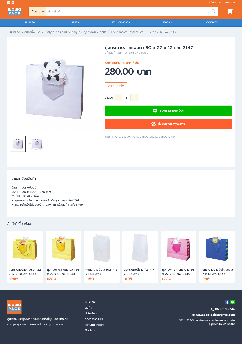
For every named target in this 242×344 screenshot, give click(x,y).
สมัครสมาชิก (215, 2)
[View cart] (230, 11)
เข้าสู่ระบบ (230, 2)
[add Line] (232, 302)
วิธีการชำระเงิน (94, 319)
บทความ (167, 22)
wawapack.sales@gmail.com (213, 315)
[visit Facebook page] (8, 2)
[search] (132, 11)
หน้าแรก (30, 22)
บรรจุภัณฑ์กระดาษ (55, 32)
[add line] (13, 2)
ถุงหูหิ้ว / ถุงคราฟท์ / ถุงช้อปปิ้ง (91, 32)
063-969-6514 (223, 309)
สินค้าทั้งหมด (32, 32)
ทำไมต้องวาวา (121, 22)
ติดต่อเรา (212, 22)
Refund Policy (94, 325)
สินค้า (75, 22)
